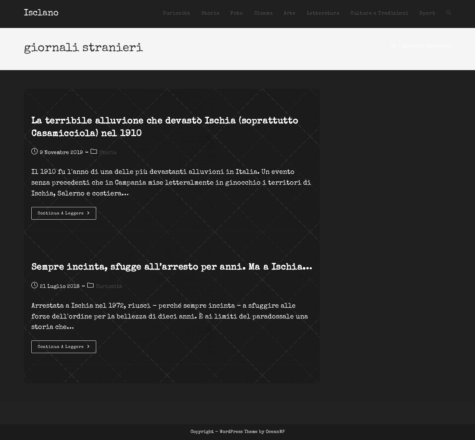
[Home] (393, 46)
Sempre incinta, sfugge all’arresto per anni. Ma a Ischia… (171, 267)
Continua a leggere (67, 215)
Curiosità (109, 286)
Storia (108, 152)
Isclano (41, 13)
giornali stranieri (427, 46)
